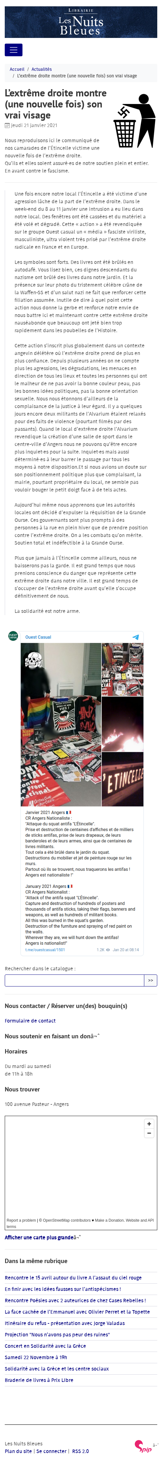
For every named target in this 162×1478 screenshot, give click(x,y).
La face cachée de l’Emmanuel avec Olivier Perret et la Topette (77, 1312)
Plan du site (18, 1451)
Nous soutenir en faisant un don (47, 1036)
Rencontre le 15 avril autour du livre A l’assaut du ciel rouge (73, 1277)
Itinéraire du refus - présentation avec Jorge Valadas (65, 1323)
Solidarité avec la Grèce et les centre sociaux (57, 1368)
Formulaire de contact (30, 1020)
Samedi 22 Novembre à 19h (36, 1357)
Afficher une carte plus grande (39, 1237)
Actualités (42, 69)
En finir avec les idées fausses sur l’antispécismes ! (63, 1289)
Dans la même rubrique (36, 1261)
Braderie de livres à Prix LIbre (39, 1380)
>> (150, 980)
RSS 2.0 (80, 1451)
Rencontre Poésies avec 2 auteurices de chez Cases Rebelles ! (75, 1300)
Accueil (17, 69)
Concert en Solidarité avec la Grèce (45, 1346)
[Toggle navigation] (13, 50)
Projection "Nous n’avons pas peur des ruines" (57, 1334)
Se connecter (51, 1451)
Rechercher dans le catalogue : (40, 968)
